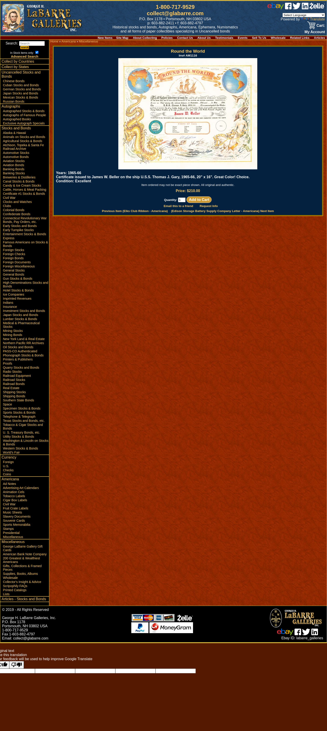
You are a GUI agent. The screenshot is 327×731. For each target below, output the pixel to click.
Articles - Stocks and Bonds (24, 599)
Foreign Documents (17, 262)
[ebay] (276, 8)
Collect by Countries (18, 61)
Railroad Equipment (17, 376)
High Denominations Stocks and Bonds (25, 284)
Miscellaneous (13, 537)
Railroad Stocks (14, 380)
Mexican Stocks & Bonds (20, 97)
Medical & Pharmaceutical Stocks (21, 324)
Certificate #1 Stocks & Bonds (24, 193)
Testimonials (224, 38)
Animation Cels (13, 492)
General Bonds (13, 274)
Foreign (8, 462)
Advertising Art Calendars (21, 488)
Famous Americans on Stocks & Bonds (25, 244)
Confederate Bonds (16, 214)
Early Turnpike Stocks (18, 230)
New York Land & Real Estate (24, 339)
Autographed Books (17, 119)
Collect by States (15, 67)
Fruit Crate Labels (15, 508)
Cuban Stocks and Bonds (21, 85)
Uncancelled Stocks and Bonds (21, 74)
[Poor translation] (16, 665)
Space (7, 404)
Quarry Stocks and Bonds (21, 367)
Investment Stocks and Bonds (24, 311)
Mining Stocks (13, 331)
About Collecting (145, 38)
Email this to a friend (178, 206)
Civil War (9, 198)
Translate (313, 19)
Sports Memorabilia (16, 524)
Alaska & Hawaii (14, 133)
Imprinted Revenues (17, 298)
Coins (7, 474)
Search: (25, 43)
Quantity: (175, 200)
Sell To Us (259, 38)
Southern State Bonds (18, 400)
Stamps (8, 529)
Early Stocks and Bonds (20, 226)
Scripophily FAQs (15, 586)
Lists (6, 594)
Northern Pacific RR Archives (23, 343)
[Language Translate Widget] (303, 15)
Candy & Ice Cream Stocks (22, 185)
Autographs (11, 106)
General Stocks (14, 270)
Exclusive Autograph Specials (24, 123)
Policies (167, 38)
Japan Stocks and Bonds (20, 93)
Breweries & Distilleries (19, 177)
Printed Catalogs (15, 590)
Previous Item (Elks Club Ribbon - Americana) (135, 211)
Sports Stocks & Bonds (19, 412)
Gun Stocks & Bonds (17, 278)
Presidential (11, 533)
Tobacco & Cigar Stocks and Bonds (23, 426)
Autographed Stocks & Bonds (24, 111)
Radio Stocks (12, 371)
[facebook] (288, 8)
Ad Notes (9, 484)
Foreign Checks (14, 254)
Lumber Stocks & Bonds (20, 319)
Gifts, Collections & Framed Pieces (22, 567)
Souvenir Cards (14, 520)
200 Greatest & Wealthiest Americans (21, 560)
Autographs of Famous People (24, 115)
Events (243, 38)
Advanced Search (24, 56)
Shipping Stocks (14, 392)
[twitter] (296, 8)
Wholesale (278, 38)
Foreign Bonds (13, 258)
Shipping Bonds (14, 396)
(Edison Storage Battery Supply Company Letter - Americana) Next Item (222, 211)
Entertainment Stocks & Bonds (24, 234)
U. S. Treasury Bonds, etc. (21, 432)
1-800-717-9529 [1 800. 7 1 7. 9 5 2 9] (175, 7)
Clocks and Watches (17, 202)
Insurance (10, 307)
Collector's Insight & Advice (22, 582)
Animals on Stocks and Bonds (24, 137)
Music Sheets (12, 512)
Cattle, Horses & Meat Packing (24, 189)
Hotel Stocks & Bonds (18, 290)
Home (54, 41)
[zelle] (317, 8)
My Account (315, 32)
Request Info (209, 206)
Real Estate (11, 388)
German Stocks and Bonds (22, 89)
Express (9, 238)
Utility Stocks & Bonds (18, 436)
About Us (204, 38)
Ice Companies (13, 294)
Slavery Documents (16, 516)
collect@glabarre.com (175, 13)
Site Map (122, 38)
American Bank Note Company (25, 554)
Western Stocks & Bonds (20, 448)
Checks (8, 470)
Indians (8, 302)
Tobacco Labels (14, 496)
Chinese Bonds (14, 81)
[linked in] (305, 8)
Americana (10, 479)
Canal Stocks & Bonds (19, 181)
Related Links (300, 38)
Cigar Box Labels (15, 500)
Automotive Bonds (16, 157)
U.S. (6, 466)
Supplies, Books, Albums (20, 573)
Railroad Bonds (14, 384)
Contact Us (185, 38)
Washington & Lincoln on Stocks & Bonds (25, 442)
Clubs (7, 206)
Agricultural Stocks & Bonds (22, 141)
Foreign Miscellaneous (19, 266)
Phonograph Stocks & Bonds (23, 355)
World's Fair (11, 452)
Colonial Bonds (13, 210)
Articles (319, 38)
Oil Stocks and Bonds (18, 347)
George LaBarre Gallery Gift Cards (22, 548)
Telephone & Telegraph (19, 416)
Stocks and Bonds (16, 128)
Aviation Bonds (13, 165)
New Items (105, 38)
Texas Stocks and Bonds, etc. (24, 420)
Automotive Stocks (16, 153)
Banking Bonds (13, 169)
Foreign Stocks (13, 250)
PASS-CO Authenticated (20, 351)
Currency (9, 457)
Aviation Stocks (14, 161)
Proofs (7, 363)
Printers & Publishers (18, 359)
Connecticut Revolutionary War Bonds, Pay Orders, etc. (25, 220)
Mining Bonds (12, 335)
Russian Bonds (13, 101)
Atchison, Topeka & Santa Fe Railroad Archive (23, 147)
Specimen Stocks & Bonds (21, 408)
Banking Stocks (14, 173)
